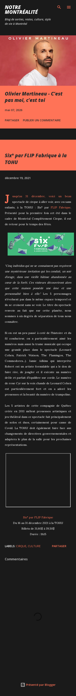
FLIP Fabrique (61, 207)
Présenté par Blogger (38, 685)
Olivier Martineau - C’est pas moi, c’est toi (34, 96)
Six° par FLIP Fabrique (38, 517)
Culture (34, 546)
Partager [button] (12, 120)
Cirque (21, 546)
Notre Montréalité (21, 9)
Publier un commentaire (42, 120)
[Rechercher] (59, 7)
